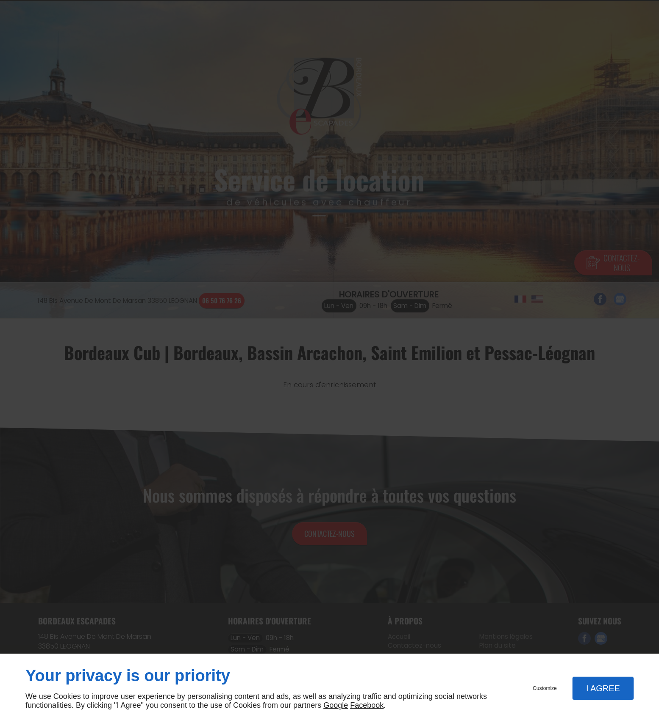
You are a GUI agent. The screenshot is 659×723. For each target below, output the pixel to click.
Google (335, 705)
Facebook (367, 705)
